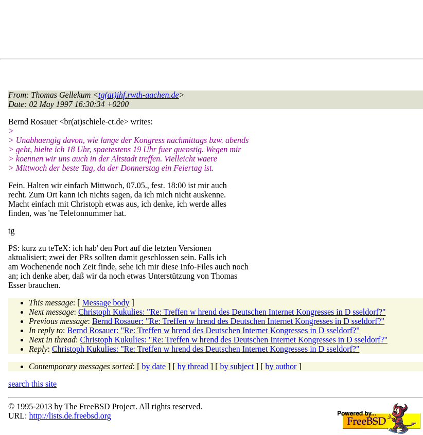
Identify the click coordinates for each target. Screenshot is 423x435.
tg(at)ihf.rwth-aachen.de (138, 94)
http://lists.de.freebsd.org (70, 415)
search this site (32, 383)
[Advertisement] (195, 31)
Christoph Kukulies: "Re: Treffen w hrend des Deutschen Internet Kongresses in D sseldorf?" (232, 311)
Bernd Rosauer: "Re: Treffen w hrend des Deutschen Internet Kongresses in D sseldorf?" (238, 321)
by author (280, 366)
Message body (106, 302)
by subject (237, 366)
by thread (193, 366)
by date (154, 366)
